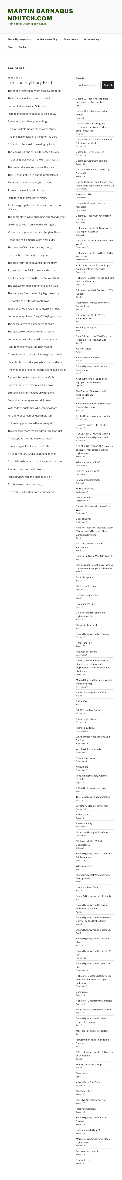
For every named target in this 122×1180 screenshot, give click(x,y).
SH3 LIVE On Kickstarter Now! (91, 1080)
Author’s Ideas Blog (47, 20)
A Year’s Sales (83, 795)
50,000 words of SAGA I (88, 690)
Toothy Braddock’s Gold (88, 460)
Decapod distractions (87, 575)
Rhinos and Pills (84, 175)
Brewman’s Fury (84, 804)
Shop (10, 27)
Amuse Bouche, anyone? (88, 338)
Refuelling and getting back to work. (94, 990)
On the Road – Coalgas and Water (93, 396)
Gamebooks (71, 20)
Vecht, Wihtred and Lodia (89, 729)
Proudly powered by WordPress (23, 1172)
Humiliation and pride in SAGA (91, 673)
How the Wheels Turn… (87, 868)
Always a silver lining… (87, 699)
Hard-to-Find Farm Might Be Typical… (94, 536)
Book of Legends (84, 558)
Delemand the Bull (85, 584)
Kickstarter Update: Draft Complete (94, 981)
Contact (23, 27)
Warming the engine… (87, 308)
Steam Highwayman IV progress (92, 614)
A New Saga (82, 747)
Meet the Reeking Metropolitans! (92, 1011)
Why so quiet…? (84, 846)
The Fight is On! (84, 1071)
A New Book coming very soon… (92, 768)
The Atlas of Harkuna (86, 632)
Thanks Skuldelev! (85, 708)
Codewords (82, 972)
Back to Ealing (83, 499)
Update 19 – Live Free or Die (90, 132)
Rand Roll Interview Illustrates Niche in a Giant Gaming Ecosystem (94, 512)
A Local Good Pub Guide (88, 1063)
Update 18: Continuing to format (92, 141)
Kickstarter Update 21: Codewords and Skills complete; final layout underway (93, 960)
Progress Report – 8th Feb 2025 (92, 405)
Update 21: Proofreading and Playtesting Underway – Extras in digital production (92, 108)
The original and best (86, 605)
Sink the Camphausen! (87, 451)
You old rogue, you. (85, 469)
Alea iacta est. (83, 1140)
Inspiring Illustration (86, 1089)
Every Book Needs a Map (89, 1045)
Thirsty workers (84, 478)
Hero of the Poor (84, 623)
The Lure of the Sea (86, 566)
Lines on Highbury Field (29, 63)
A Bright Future (83, 329)
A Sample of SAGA (85, 738)
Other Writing (93, 20)
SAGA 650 (81, 682)
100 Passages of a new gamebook (93, 777)
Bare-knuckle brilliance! (88, 1110)
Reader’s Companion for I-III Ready (93, 876)
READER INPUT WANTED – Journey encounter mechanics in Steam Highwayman (94, 430)
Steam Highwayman (20, 20)
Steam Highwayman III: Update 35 (93, 910)
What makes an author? (88, 443)
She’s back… (82, 1054)
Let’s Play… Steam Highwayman (92, 786)
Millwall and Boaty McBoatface (92, 813)
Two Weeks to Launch (87, 1132)
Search (80, 59)
